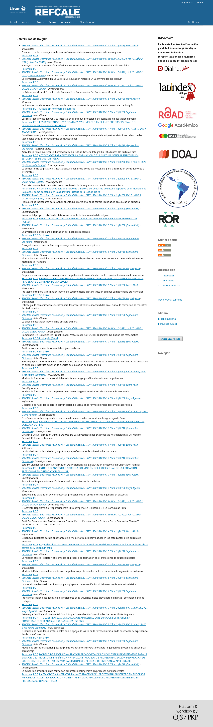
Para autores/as (166, 280)
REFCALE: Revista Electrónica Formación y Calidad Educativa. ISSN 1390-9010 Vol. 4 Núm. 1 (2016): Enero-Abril (80, 384)
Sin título (44, 235)
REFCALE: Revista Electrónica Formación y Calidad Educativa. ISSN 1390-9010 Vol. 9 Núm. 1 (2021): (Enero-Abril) (80, 341)
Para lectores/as (166, 275)
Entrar (200, 2)
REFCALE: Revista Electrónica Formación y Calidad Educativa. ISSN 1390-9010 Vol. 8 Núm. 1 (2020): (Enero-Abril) (80, 208)
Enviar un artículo (170, 338)
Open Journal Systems (170, 299)
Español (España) (167, 318)
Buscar (196, 22)
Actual (13, 22)
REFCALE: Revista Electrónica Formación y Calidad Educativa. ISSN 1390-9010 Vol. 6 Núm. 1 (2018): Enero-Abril (80, 45)
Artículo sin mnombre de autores (57, 108)
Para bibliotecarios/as (169, 285)
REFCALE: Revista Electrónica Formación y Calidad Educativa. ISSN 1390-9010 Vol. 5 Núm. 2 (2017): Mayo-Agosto (81, 487)
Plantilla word (87, 22)
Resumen (27, 55)
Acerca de (67, 22)
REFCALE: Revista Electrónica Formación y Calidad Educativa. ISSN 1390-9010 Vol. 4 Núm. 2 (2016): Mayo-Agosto (81, 398)
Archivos (26, 22)
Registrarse (187, 2)
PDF (35, 55)
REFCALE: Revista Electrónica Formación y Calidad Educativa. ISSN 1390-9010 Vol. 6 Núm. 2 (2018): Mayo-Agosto (81, 98)
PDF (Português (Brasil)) (46, 338)
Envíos (52, 22)
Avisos (40, 22)
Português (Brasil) (168, 323)
